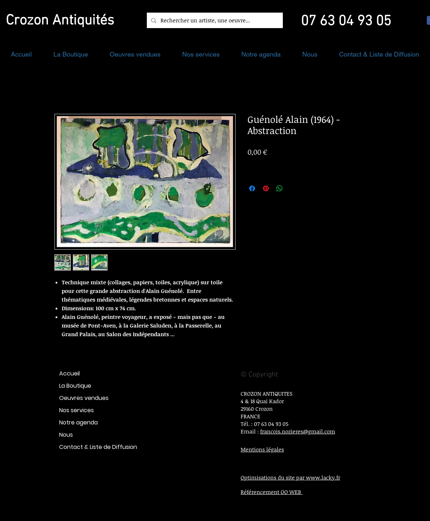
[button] (71, 54)
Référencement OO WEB (272, 491)
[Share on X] (293, 188)
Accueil (69, 373)
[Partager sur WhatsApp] (279, 188)
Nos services (76, 410)
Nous (66, 435)
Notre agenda (78, 422)
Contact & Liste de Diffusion (98, 447)
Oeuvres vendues (84, 398)
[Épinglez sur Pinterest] (266, 188)
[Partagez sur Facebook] (252, 188)
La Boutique (75, 386)
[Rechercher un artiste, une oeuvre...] (214, 20)
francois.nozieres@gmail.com (297, 431)
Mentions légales (262, 449)
